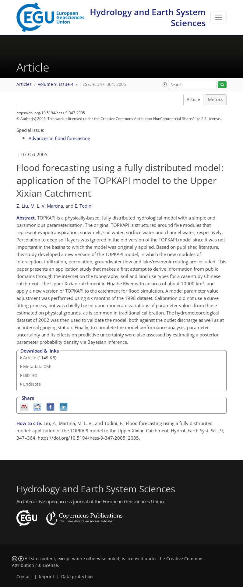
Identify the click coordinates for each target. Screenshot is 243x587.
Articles (24, 84)
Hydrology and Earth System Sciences (148, 17)
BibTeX (30, 375)
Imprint (46, 576)
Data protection (77, 576)
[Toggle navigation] (218, 17)
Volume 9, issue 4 (55, 84)
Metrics (215, 99)
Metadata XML (37, 366)
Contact (24, 576)
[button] (165, 84)
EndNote (32, 384)
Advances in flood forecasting (59, 138)
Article (193, 99)
